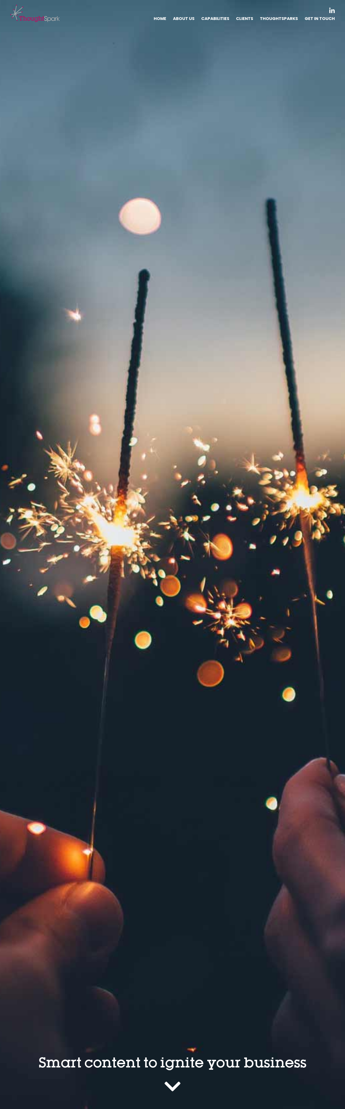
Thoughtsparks (279, 18)
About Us (184, 18)
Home (160, 18)
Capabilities (215, 18)
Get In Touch (320, 18)
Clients (244, 18)
